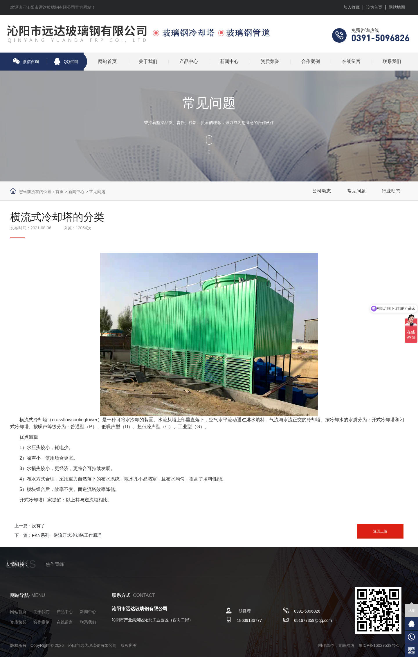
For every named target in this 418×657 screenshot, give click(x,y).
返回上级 (380, 531)
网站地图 (397, 7)
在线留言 (351, 61)
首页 (59, 191)
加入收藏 (351, 7)
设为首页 (374, 7)
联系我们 (392, 61)
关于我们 (148, 61)
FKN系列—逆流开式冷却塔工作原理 (67, 535)
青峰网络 (346, 645)
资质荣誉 (270, 61)
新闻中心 (229, 61)
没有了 (38, 525)
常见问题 (97, 191)
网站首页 (107, 61)
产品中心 (188, 61)
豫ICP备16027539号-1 (378, 645)
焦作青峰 (55, 564)
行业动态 (391, 190)
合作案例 (310, 61)
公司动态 (321, 190)
